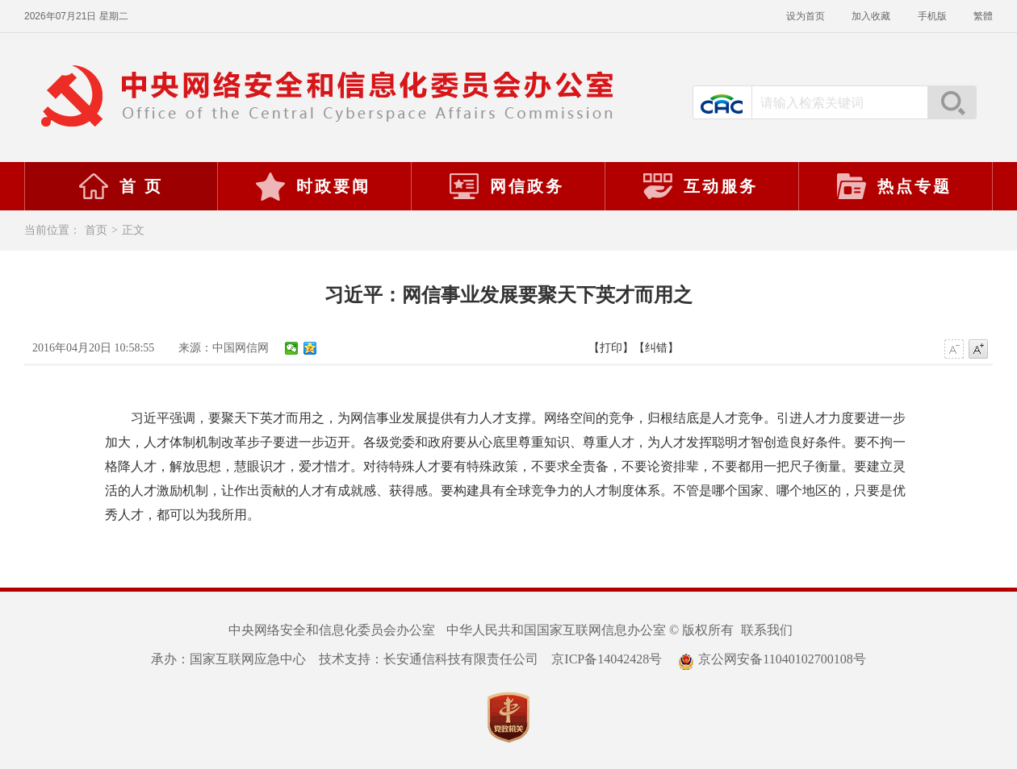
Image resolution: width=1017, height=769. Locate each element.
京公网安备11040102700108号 (771, 659)
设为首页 (806, 16)
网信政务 (506, 186)
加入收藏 (872, 16)
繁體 (983, 16)
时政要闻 (312, 186)
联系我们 (767, 630)
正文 (133, 230)
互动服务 (700, 186)
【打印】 (611, 348)
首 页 (120, 186)
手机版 (933, 16)
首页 (96, 230)
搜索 (951, 102)
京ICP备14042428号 (606, 659)
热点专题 (893, 186)
